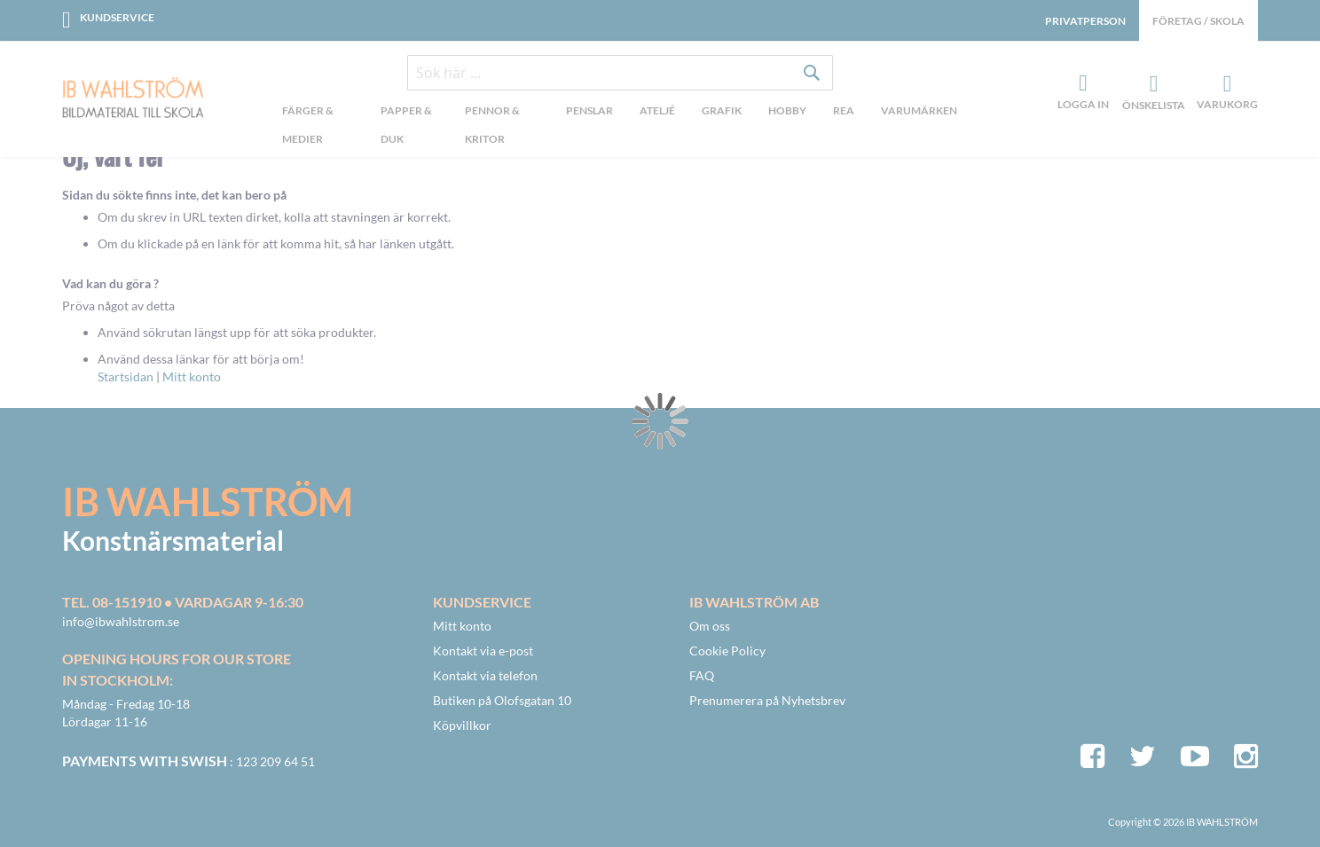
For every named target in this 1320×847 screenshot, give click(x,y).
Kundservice (117, 17)
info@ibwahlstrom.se (120, 621)
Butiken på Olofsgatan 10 (502, 700)
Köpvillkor (462, 725)
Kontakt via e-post (483, 650)
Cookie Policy (727, 650)
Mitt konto (191, 376)
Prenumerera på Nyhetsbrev (767, 700)
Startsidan (125, 376)
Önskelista (1151, 84)
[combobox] (620, 72)
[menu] (619, 127)
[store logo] (133, 99)
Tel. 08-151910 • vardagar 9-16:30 (182, 601)
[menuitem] (318, 127)
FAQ (701, 675)
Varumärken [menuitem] (919, 110)
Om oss (709, 625)
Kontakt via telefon (485, 675)
